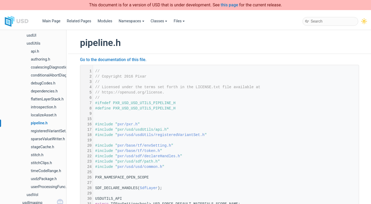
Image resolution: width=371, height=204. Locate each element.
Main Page (51, 21)
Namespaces (131, 21)
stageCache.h (42, 147)
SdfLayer (149, 188)
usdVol (32, 195)
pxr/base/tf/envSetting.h (144, 145)
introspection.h (43, 107)
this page (229, 4)
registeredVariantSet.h (50, 131)
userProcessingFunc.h (50, 187)
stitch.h (37, 155)
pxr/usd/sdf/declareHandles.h (148, 156)
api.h (35, 51)
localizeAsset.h (44, 115)
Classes (159, 21)
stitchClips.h (41, 163)
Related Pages (79, 21)
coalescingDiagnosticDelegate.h (58, 67)
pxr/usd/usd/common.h (139, 167)
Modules (105, 21)
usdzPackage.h (44, 179)
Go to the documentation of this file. (113, 59)
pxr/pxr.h (127, 124)
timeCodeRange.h (46, 171)
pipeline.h (39, 123)
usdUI (31, 35)
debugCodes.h (43, 83)
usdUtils (33, 43)
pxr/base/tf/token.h (138, 151)
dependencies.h (44, 91)
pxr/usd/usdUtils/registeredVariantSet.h (161, 135)
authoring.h (40, 59)
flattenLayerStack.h (47, 99)
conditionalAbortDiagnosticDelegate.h (63, 75)
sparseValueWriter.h (48, 139)
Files (179, 21)
